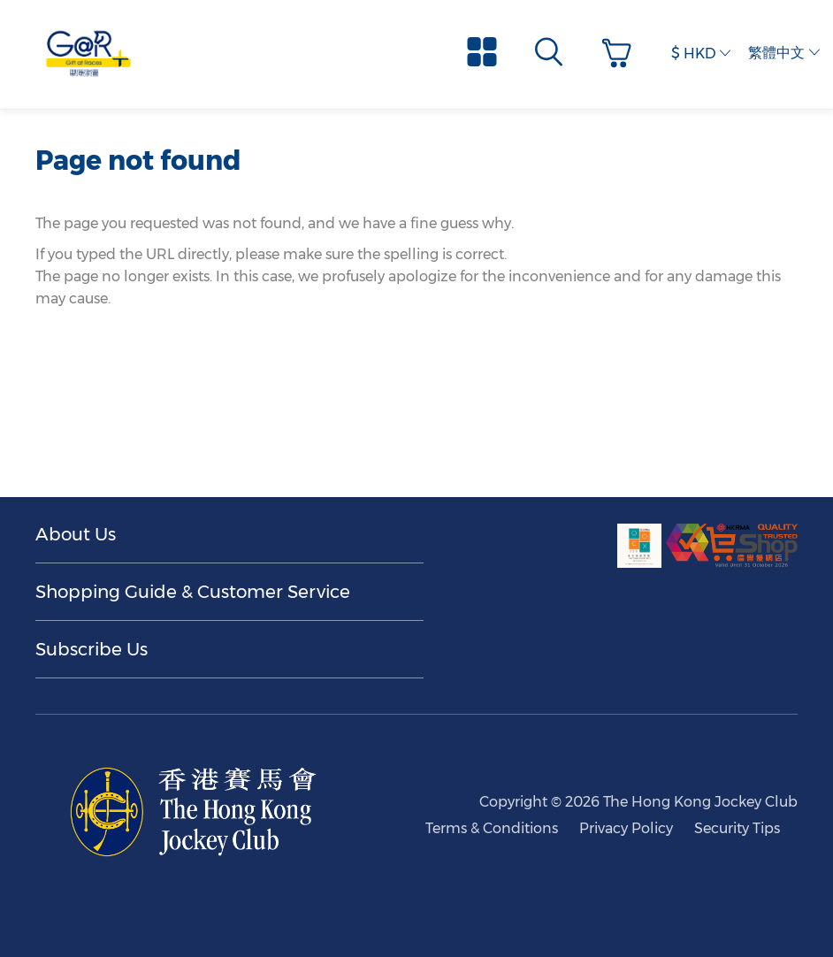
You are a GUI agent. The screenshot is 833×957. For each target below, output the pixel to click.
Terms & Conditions (491, 828)
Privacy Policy (626, 828)
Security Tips (737, 828)
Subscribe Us (91, 649)
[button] (620, 53)
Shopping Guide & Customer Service (192, 591)
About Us (75, 534)
